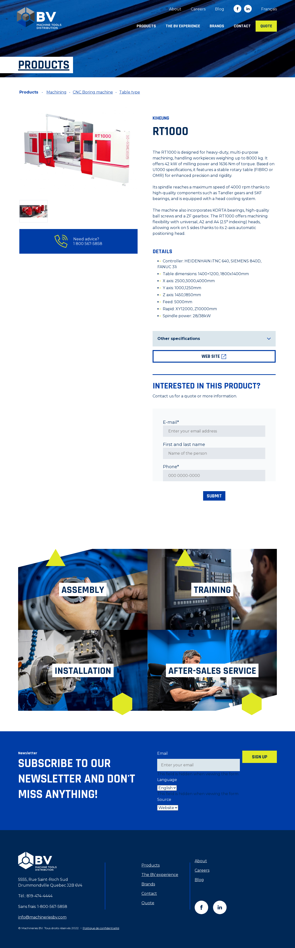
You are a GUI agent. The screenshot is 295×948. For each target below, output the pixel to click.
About (175, 9)
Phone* (171, 466)
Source (164, 799)
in (248, 9)
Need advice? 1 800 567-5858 (78, 241)
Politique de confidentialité (101, 928)
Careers (198, 9)
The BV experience (183, 26)
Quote (266, 26)
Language (167, 779)
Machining (56, 92)
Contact (242, 26)
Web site (214, 356)
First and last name (184, 444)
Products (146, 26)
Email (162, 753)
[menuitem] (269, 9)
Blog (219, 9)
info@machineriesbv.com (42, 917)
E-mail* (171, 422)
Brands (217, 26)
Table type (129, 92)
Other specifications (214, 338)
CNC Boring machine (93, 92)
